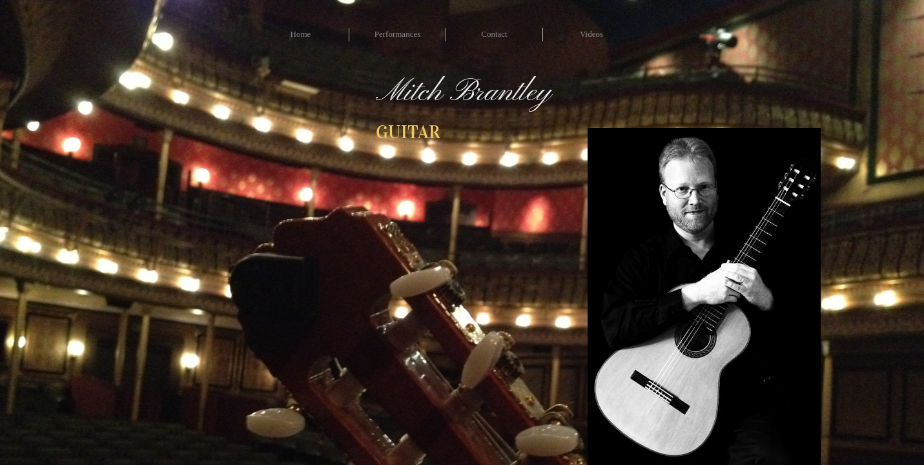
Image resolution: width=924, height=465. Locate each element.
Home (301, 34)
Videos (591, 34)
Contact (494, 34)
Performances (397, 34)
